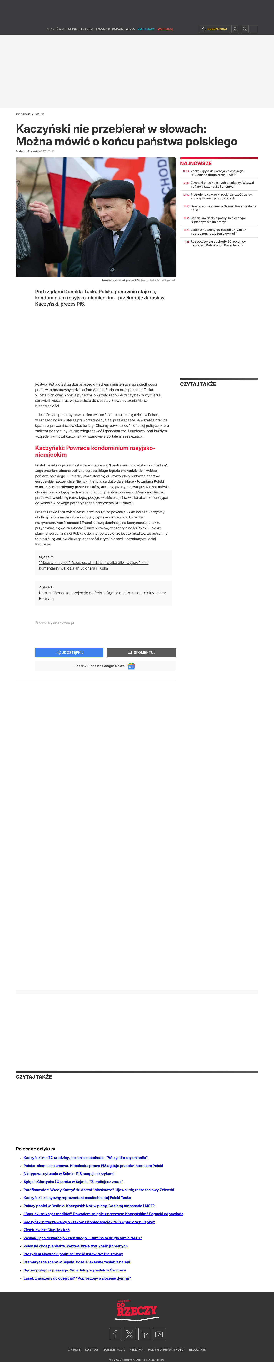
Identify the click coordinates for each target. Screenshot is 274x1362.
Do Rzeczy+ (146, 29)
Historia (86, 29)
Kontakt (92, 1349)
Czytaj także (198, 384)
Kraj (50, 29)
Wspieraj (165, 29)
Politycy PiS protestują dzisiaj (58, 384)
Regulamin (197, 1349)
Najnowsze (196, 163)
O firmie (74, 1349)
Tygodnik (102, 29)
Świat (61, 29)
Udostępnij (72, 652)
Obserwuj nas (99, 666)
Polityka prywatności (166, 1349)
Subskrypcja (114, 1349)
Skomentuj (144, 652)
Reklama (136, 1349)
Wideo (130, 29)
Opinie (72, 29)
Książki (118, 29)
